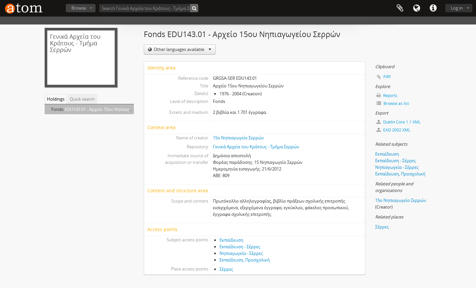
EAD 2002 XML (393, 130)
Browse (78, 8)
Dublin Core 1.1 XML (398, 122)
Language (416, 8)
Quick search (82, 99)
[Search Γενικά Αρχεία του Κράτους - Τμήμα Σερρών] (148, 8)
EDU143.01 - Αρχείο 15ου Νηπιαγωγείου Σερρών (112, 109)
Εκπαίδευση (231, 240)
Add (386, 76)
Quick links (433, 8)
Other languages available (182, 49)
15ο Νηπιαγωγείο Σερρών (238, 138)
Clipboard (400, 8)
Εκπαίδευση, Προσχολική (244, 260)
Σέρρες (226, 269)
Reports (387, 95)
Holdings (55, 99)
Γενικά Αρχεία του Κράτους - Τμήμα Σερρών (256, 147)
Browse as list (393, 103)
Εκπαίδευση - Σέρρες (239, 247)
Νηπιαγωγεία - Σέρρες (241, 253)
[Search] (194, 8)
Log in (457, 8)
